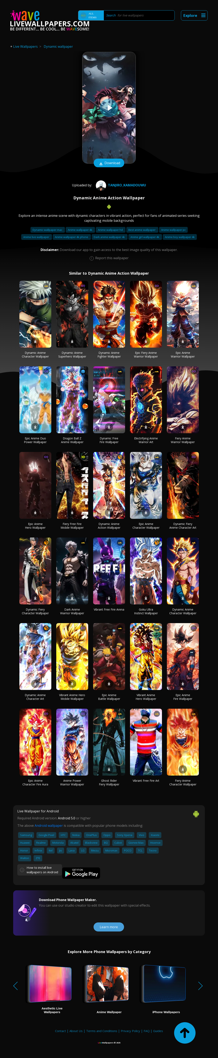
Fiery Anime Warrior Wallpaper (183, 440)
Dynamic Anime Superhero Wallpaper (72, 354)
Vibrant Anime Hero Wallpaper (146, 697)
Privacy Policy (130, 1031)
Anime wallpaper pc (173, 230)
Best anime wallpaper (142, 230)
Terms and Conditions (101, 1031)
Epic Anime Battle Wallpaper (109, 697)
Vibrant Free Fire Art (146, 781)
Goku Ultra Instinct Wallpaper (146, 611)
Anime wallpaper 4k (80, 230)
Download (109, 163)
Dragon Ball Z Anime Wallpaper (72, 440)
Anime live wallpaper (36, 237)
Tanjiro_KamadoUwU (120, 185)
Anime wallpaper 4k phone (72, 237)
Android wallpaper (49, 825)
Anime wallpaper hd (110, 230)
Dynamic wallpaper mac (48, 230)
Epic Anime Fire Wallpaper (182, 697)
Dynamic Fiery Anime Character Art (182, 526)
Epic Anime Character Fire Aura (35, 782)
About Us (76, 1031)
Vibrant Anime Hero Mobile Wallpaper (72, 697)
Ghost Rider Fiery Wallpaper (109, 782)
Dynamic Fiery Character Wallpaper (35, 611)
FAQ (147, 1031)
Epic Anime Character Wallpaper (145, 526)
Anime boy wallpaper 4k (180, 237)
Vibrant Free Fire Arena (109, 609)
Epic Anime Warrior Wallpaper (183, 354)
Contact (60, 1031)
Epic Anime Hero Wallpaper (35, 526)
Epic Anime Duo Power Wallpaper (35, 440)
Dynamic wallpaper (58, 46)
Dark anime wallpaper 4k (109, 237)
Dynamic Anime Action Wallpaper (109, 526)
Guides (158, 1031)
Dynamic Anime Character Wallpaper (35, 354)
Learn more (109, 927)
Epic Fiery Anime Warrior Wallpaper (146, 354)
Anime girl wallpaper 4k (145, 237)
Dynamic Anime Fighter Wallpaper (109, 354)
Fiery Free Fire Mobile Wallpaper (72, 526)
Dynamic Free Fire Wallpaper (109, 440)
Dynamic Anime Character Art (35, 697)
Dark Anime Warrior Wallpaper (72, 611)
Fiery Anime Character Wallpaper (182, 782)
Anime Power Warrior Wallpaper (72, 782)
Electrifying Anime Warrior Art (146, 440)
